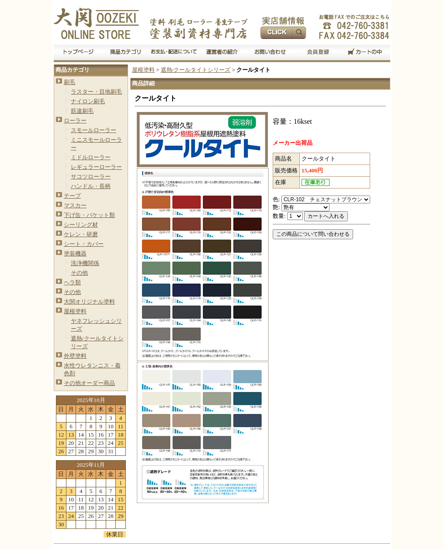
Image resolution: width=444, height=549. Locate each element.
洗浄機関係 (85, 263)
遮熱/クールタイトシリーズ (196, 69)
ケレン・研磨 (81, 234)
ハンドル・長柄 (91, 186)
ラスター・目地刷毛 (96, 91)
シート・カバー (84, 244)
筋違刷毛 (82, 111)
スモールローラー (93, 130)
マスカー (75, 205)
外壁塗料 (75, 356)
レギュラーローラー (96, 167)
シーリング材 (81, 224)
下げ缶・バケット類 (89, 215)
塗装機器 (75, 253)
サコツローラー (91, 176)
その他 (79, 272)
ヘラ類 (72, 282)
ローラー (75, 120)
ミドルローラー (91, 157)
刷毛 (69, 82)
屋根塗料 (75, 311)
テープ (72, 195)
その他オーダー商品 (89, 383)
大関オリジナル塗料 (89, 301)
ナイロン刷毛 (88, 101)
